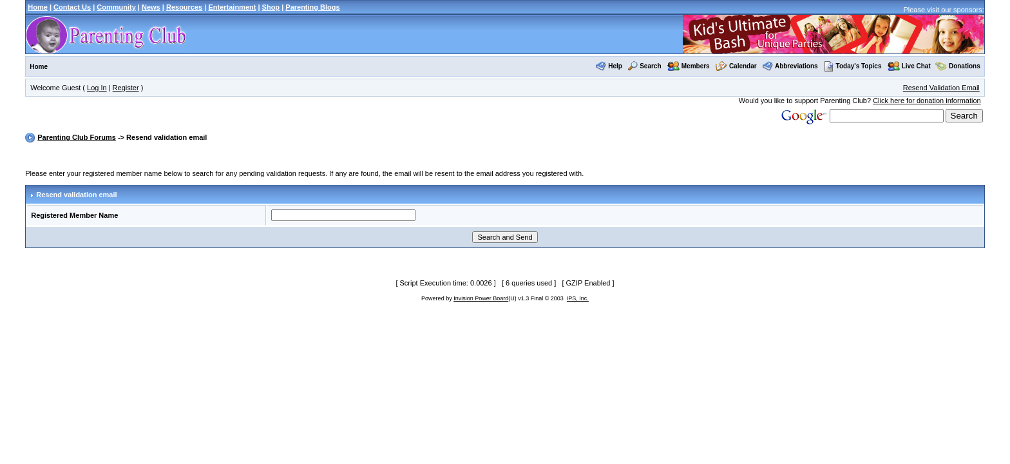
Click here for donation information (927, 100)
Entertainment (232, 7)
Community (116, 7)
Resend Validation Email (941, 88)
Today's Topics (853, 66)
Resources (184, 7)
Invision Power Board (480, 298)
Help (615, 66)
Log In (97, 88)
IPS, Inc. (578, 298)
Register (126, 88)
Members (695, 66)
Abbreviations (796, 66)
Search (650, 66)
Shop (271, 7)
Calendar (743, 66)
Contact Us (72, 7)
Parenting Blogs (312, 7)
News (151, 7)
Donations (964, 66)
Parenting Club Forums (76, 137)
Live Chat (916, 66)
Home (38, 7)
